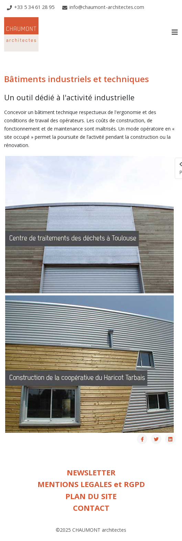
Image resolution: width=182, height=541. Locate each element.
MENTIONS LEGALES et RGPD (91, 484)
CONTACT (91, 508)
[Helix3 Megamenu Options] (175, 32)
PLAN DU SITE (91, 496)
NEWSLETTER (91, 472)
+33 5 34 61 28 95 (34, 6)
